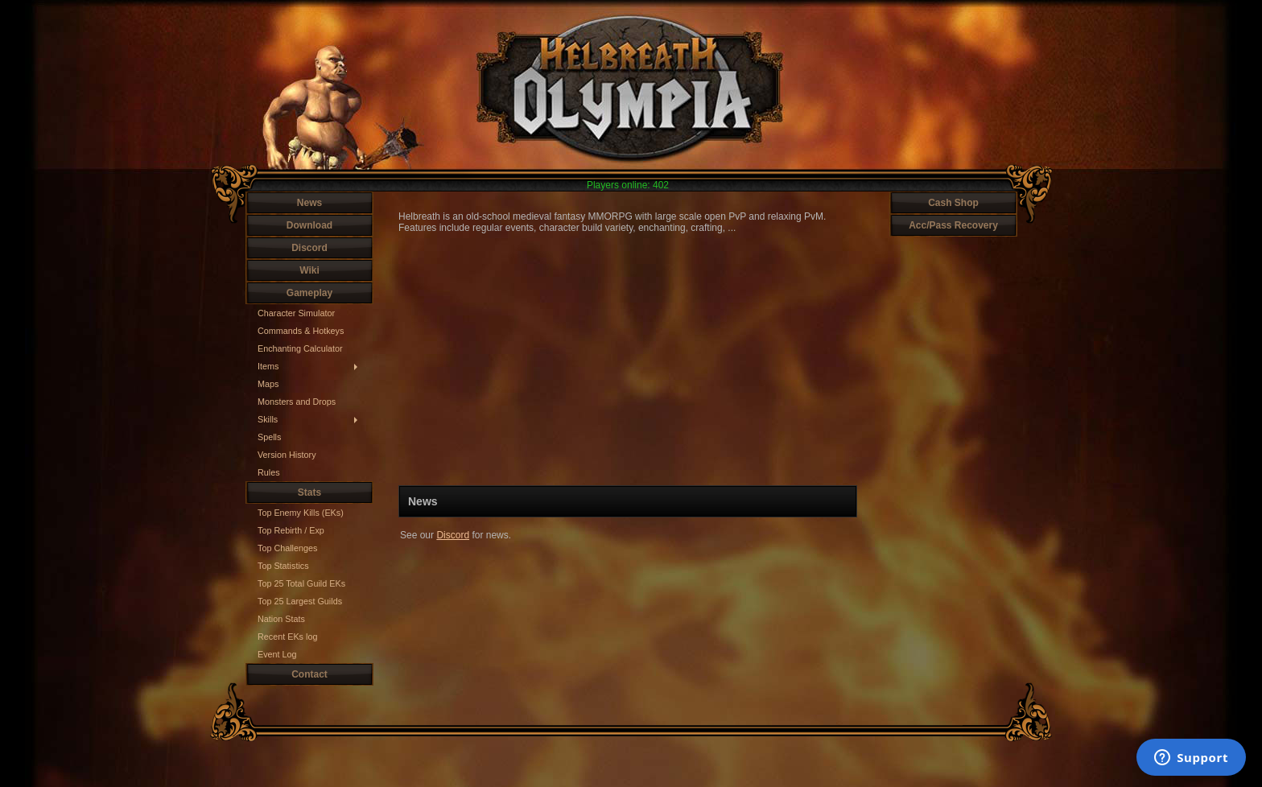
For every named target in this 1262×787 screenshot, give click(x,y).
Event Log (277, 654)
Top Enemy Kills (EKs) (301, 512)
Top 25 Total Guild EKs (301, 583)
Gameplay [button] (309, 293)
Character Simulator (296, 313)
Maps (268, 384)
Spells (269, 437)
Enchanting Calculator (300, 348)
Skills (268, 419)
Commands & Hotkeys (301, 331)
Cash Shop (953, 202)
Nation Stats (281, 619)
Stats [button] (309, 492)
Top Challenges (287, 548)
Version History (287, 454)
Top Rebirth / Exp (291, 530)
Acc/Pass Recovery (953, 225)
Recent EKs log (287, 636)
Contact (309, 674)
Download (309, 225)
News (309, 202)
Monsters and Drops (297, 401)
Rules (269, 472)
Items (268, 366)
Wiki (309, 270)
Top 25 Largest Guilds (300, 601)
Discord (309, 247)
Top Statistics (283, 566)
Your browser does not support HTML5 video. (627, 359)
